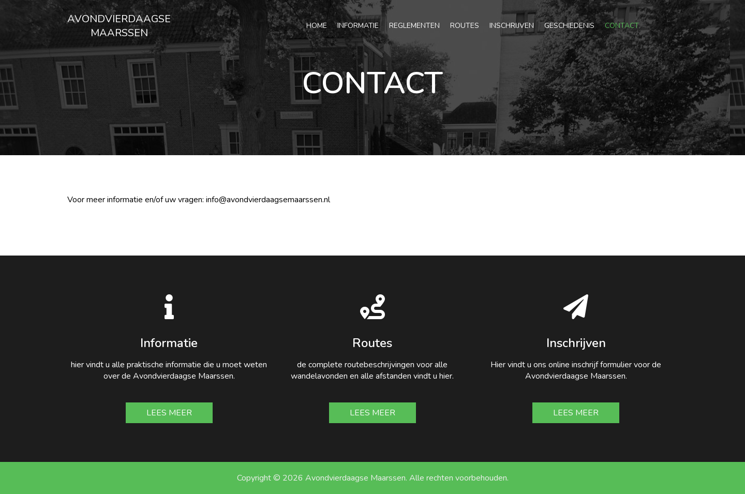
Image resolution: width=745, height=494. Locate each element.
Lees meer (169, 412)
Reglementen (414, 26)
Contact (622, 26)
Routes (464, 26)
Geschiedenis (569, 26)
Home (316, 26)
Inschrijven (511, 26)
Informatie (358, 26)
